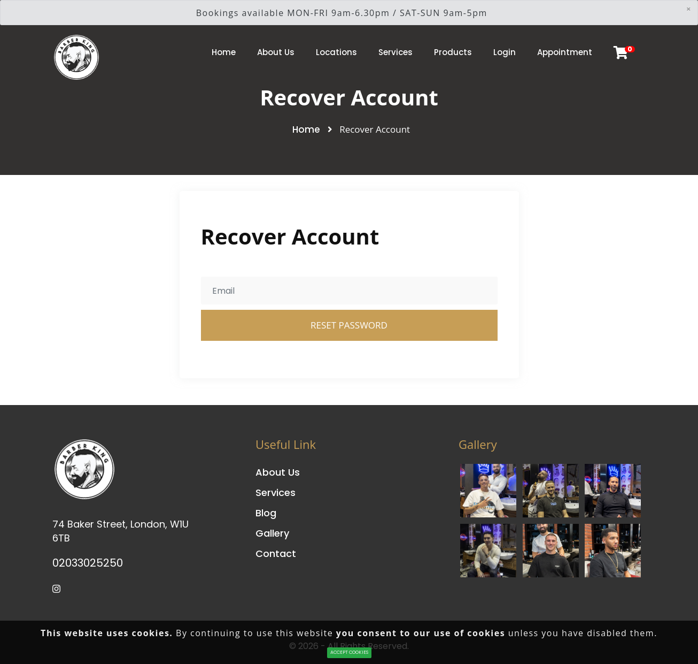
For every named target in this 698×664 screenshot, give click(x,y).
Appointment (564, 52)
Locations (336, 52)
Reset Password (349, 325)
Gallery (272, 533)
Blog (265, 513)
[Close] (688, 9)
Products (453, 52)
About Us (275, 52)
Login (504, 52)
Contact (275, 553)
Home (224, 52)
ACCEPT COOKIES (349, 652)
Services (395, 52)
